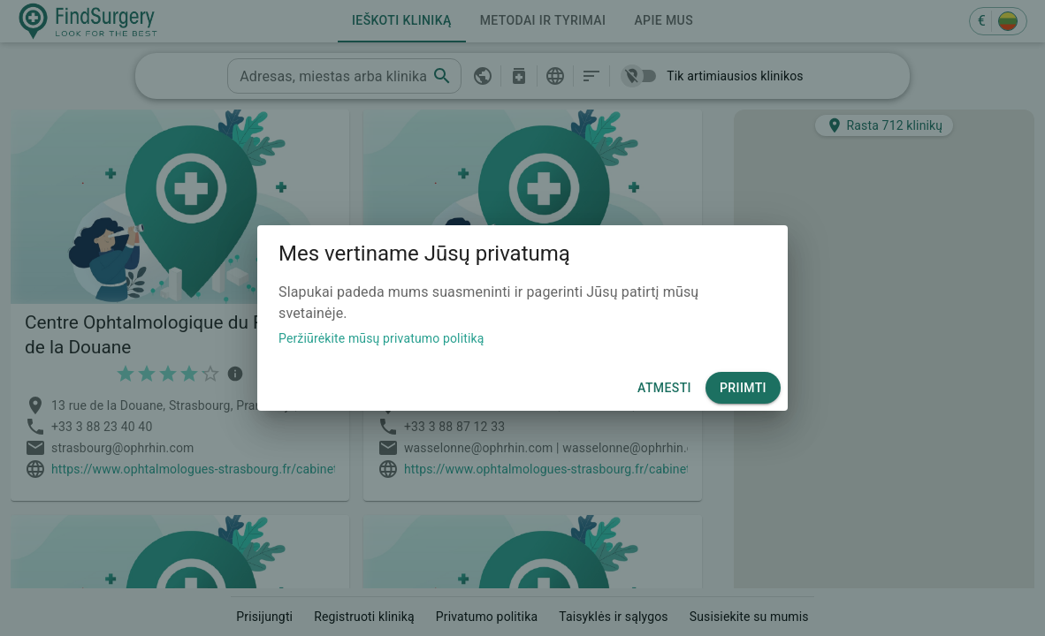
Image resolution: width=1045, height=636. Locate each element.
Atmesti (664, 388)
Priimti (743, 388)
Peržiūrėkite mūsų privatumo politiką (381, 338)
